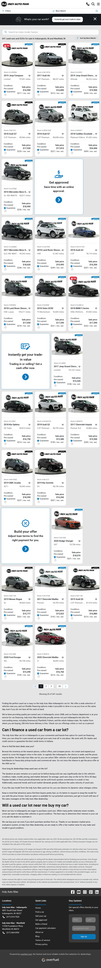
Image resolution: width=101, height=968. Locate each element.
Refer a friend (41, 924)
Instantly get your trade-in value (67, 19)
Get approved (41, 920)
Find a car (39, 912)
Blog (37, 936)
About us (39, 932)
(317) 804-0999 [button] (11, 932)
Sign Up (84, 937)
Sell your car (40, 916)
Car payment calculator (45, 928)
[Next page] (65, 686)
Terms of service (42, 940)
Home (38, 908)
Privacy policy (41, 944)
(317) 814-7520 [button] (11, 916)
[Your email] (84, 928)
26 (59, 686)
